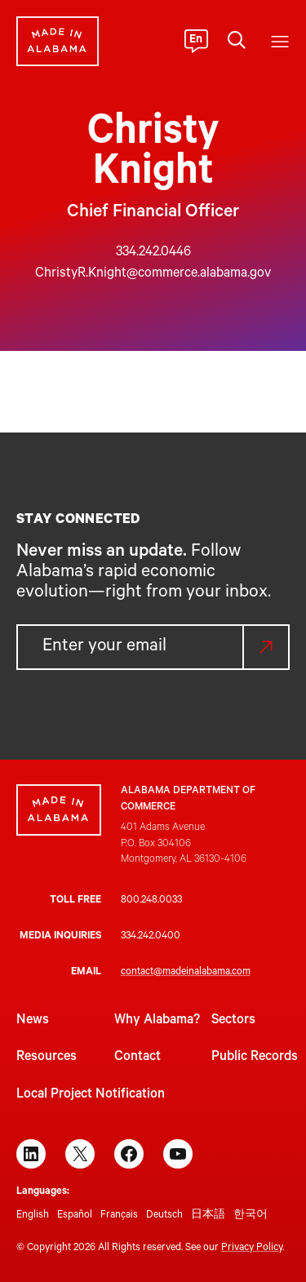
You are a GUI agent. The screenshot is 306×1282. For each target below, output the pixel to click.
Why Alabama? (157, 1021)
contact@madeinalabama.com (186, 972)
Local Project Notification (90, 1095)
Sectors (233, 1021)
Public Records (254, 1057)
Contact (137, 1057)
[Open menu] (280, 41)
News (32, 1021)
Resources (46, 1057)
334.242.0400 (150, 937)
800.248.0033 (151, 901)
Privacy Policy (251, 1248)
